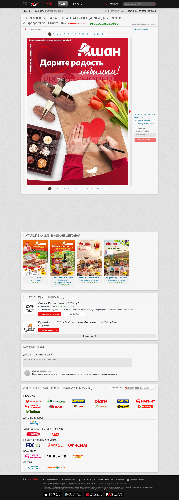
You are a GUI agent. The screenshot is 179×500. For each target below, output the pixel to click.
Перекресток (55, 401)
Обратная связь (51, 480)
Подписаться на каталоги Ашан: (142, 129)
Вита (55, 467)
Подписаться (145, 140)
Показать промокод (50, 314)
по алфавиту (115, 388)
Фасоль (101, 406)
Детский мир (33, 423)
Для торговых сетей (136, 480)
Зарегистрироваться (145, 11)
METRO (78, 401)
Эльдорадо (33, 434)
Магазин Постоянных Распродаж (55, 445)
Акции (62, 4)
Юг (41, 11)
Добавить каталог (69, 480)
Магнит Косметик (33, 456)
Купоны (77, 4)
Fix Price (33, 445)
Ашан (36, 11)
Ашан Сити (78, 406)
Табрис (33, 411)
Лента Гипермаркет (123, 401)
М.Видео (55, 434)
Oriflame (55, 456)
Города (120, 480)
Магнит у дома (146, 401)
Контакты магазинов (103, 480)
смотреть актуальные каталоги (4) (104, 23)
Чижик (123, 406)
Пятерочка (33, 401)
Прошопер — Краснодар (37, 4)
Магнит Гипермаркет (33, 406)
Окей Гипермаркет (101, 401)
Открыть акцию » (49, 330)
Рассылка (86, 480)
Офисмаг (78, 445)
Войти (131, 11)
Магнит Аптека (33, 467)
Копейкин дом (78, 456)
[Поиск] (139, 4)
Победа (146, 406)
